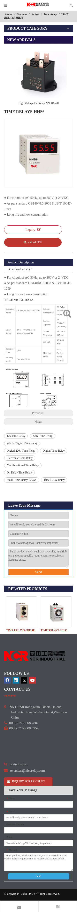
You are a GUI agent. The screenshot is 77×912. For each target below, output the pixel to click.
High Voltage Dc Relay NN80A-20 (38, 103)
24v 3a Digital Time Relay (22, 443)
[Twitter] (24, 680)
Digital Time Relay (54, 450)
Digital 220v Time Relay (21, 450)
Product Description (20, 262)
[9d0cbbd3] (35, 656)
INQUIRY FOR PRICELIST (26, 781)
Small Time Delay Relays (21, 479)
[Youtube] (32, 680)
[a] (10, 695)
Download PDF (33, 242)
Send (38, 572)
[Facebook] (7, 680)
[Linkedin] (16, 680)
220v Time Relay (42, 435)
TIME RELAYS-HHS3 (54, 630)
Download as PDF (19, 269)
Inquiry (32, 229)
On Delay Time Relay (19, 472)
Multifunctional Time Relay (23, 465)
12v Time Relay (16, 435)
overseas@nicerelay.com (27, 771)
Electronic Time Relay (20, 458)
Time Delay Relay (54, 479)
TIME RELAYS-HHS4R (20, 630)
